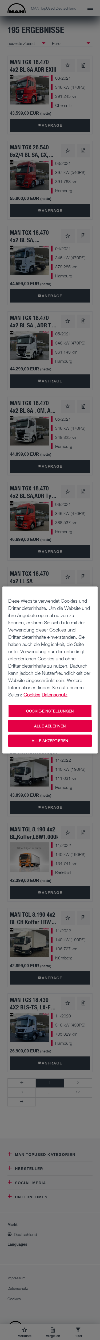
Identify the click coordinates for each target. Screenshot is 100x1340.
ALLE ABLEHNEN (50, 725)
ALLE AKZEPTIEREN (50, 740)
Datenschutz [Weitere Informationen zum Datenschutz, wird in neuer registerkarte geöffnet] (54, 695)
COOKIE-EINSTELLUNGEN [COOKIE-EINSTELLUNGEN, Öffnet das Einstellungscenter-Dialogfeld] (50, 711)
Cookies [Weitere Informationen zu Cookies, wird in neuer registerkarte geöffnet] (31, 695)
